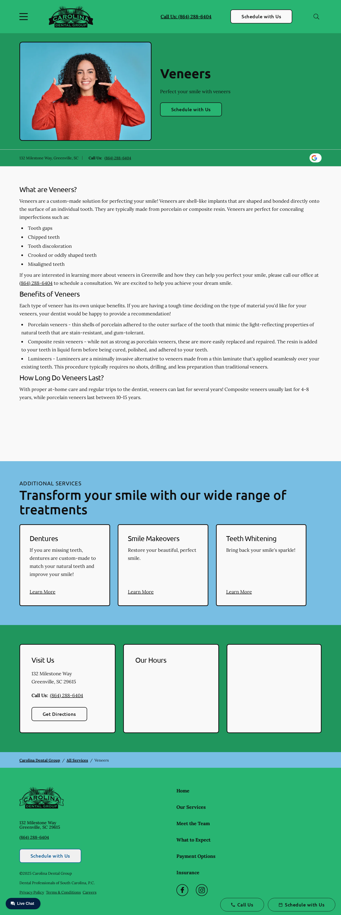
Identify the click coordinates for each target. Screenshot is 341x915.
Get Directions (59, 714)
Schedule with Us (261, 16)
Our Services (191, 807)
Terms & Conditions (63, 892)
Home (182, 791)
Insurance (187, 872)
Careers (89, 892)
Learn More (42, 592)
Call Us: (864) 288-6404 (186, 16)
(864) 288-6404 (117, 158)
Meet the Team (193, 823)
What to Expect (193, 840)
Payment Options (195, 856)
